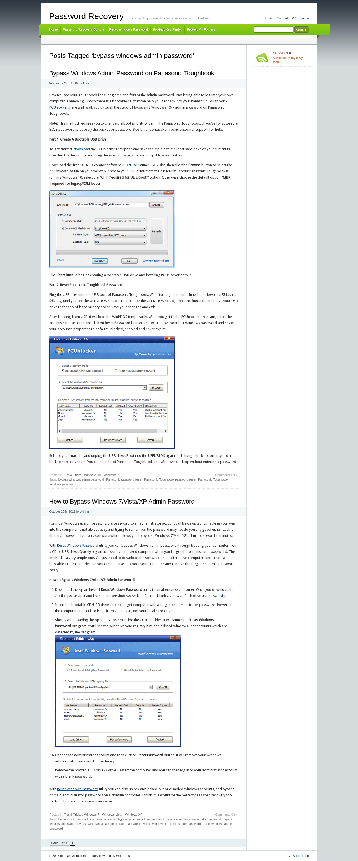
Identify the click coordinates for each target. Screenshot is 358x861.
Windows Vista (112, 814)
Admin (87, 83)
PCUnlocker (58, 107)
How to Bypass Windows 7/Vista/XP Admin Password (122, 501)
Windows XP (133, 814)
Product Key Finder (167, 29)
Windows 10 (92, 475)
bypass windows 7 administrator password (87, 819)
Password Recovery (86, 16)
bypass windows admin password (81, 479)
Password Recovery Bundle (83, 29)
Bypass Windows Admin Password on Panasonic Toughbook (131, 73)
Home (269, 18)
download (82, 149)
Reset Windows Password (128, 29)
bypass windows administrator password (193, 819)
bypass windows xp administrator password (171, 823)
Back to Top (301, 855)
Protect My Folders (201, 29)
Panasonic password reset (124, 479)
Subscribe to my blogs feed (291, 57)
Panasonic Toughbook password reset (170, 479)
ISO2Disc (129, 165)
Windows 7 (111, 475)
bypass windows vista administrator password (108, 823)
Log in (304, 18)
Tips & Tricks (72, 475)
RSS (294, 18)
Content (282, 18)
